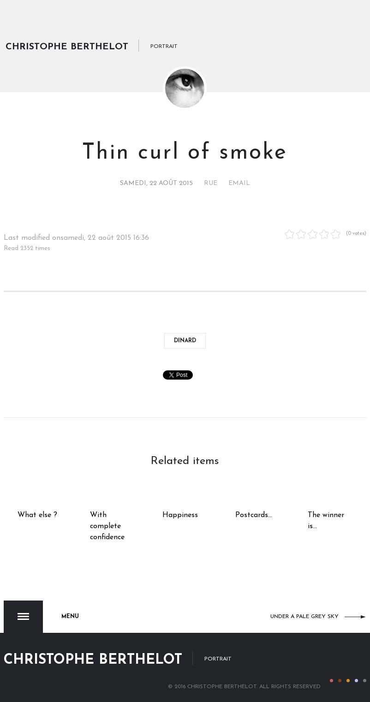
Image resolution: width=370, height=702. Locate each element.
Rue (210, 183)
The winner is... (326, 521)
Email (239, 183)
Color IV (356, 680)
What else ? (37, 515)
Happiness (180, 515)
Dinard (185, 341)
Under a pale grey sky (304, 616)
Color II (339, 680)
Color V (364, 680)
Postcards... (253, 515)
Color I (331, 680)
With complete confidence (107, 526)
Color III (348, 680)
